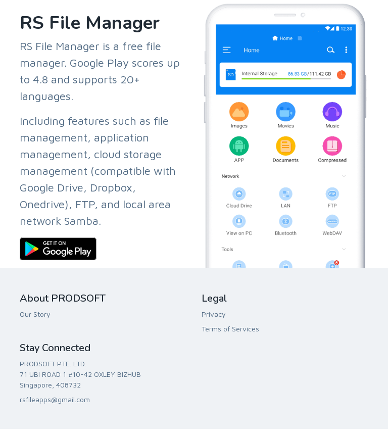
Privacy (214, 314)
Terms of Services (230, 328)
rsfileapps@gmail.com (55, 399)
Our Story (35, 314)
